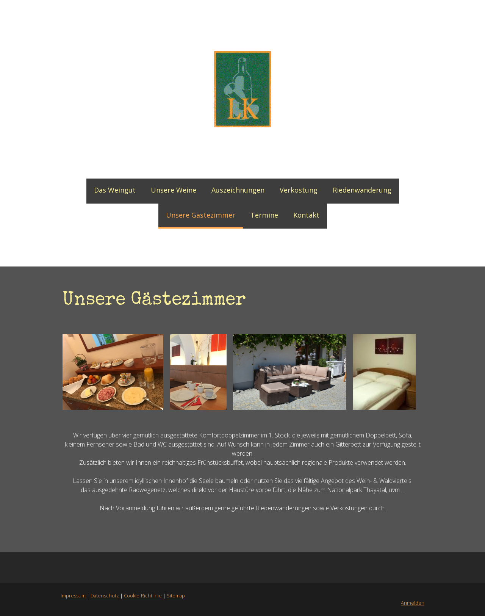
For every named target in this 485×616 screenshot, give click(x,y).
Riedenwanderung (362, 189)
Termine (264, 214)
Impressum (73, 595)
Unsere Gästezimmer (200, 214)
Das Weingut (115, 189)
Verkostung (299, 189)
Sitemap (176, 595)
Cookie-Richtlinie (143, 595)
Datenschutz (105, 595)
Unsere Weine (173, 189)
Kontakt (306, 214)
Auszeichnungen (237, 189)
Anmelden (412, 602)
